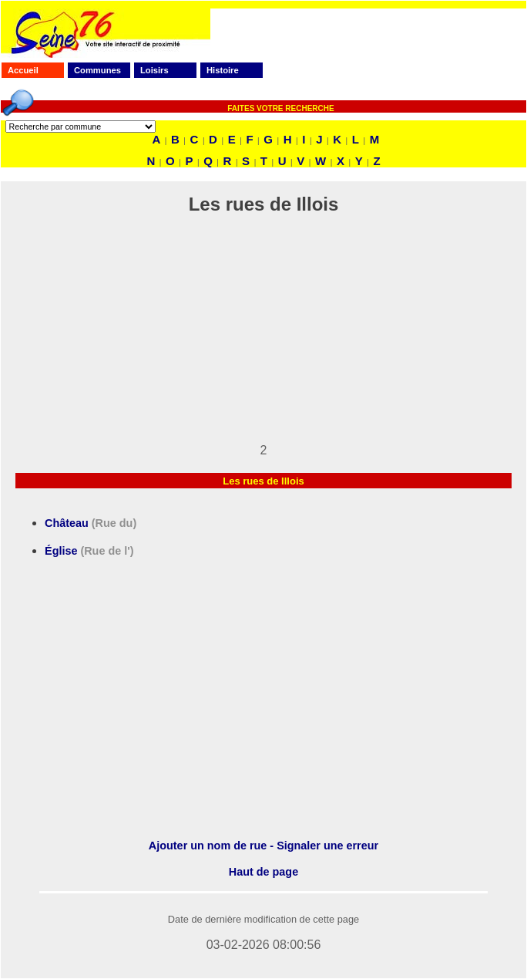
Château (90, 523)
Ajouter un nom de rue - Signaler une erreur (263, 845)
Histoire (222, 70)
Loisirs (154, 70)
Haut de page (263, 872)
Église (89, 551)
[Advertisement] (263, 336)
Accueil (23, 70)
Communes (97, 70)
